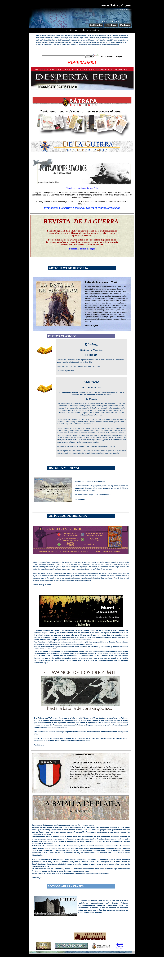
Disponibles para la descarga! (82, 249)
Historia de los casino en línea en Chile (82, 188)
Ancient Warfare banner (120, 946)
